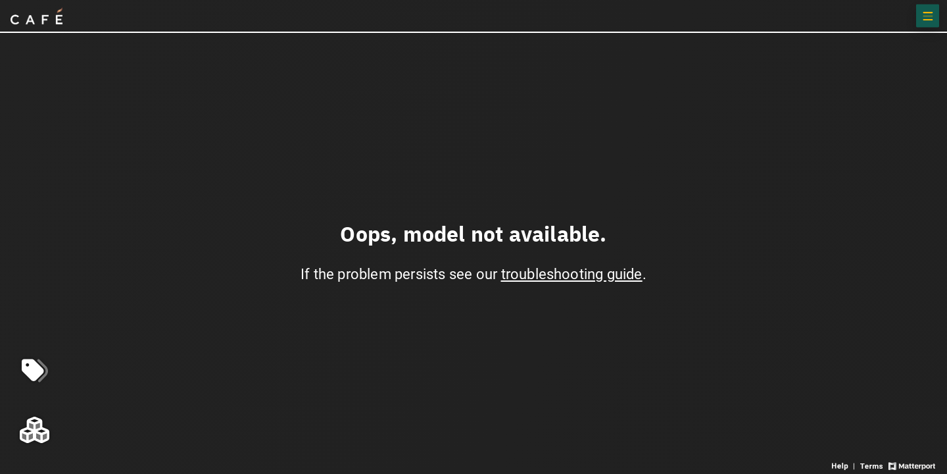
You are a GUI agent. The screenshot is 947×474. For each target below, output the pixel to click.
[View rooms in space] (34, 430)
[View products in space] (927, 16)
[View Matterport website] (911, 465)
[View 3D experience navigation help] (844, 465)
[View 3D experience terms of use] (872, 465)
